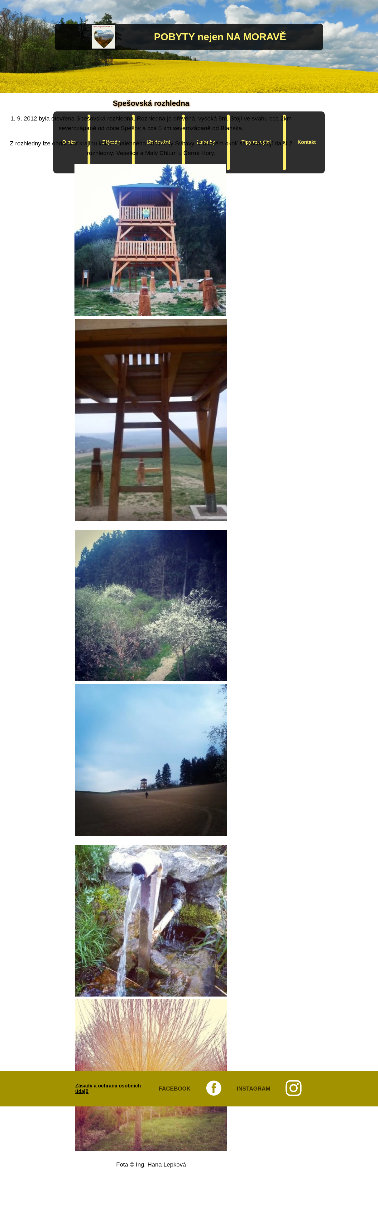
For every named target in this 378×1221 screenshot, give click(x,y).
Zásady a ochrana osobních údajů (108, 1088)
